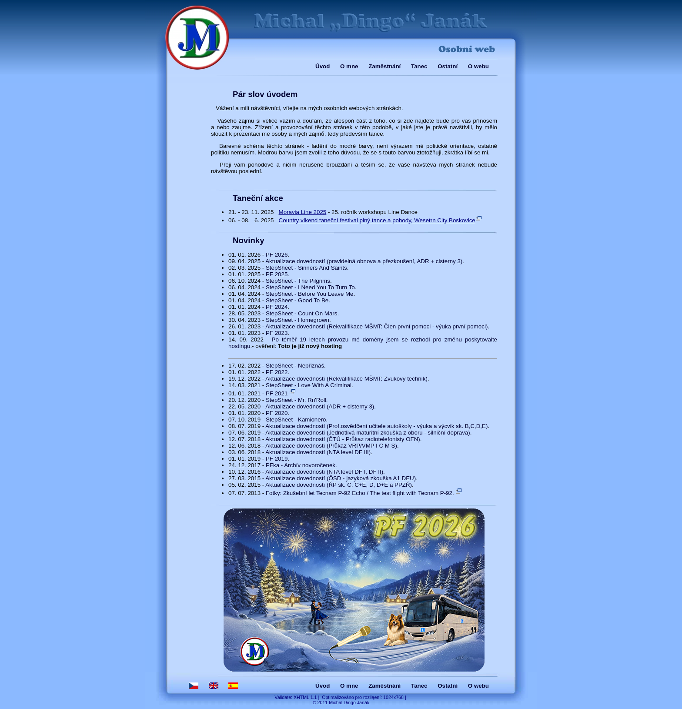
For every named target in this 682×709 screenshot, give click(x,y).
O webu (478, 66)
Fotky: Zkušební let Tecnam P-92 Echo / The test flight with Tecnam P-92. (364, 493)
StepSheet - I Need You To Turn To (310, 287)
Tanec (419, 66)
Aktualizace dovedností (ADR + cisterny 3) (319, 406)
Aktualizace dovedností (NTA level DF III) (318, 452)
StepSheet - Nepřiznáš (295, 365)
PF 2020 (277, 413)
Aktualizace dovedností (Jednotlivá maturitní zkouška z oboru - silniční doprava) (367, 432)
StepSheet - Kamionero (296, 419)
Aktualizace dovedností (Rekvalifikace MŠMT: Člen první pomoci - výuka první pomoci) (376, 326)
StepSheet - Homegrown (297, 320)
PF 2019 (277, 458)
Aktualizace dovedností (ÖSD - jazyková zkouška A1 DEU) (340, 478)
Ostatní (448, 66)
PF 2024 (277, 307)
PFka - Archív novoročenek (300, 465)
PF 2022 (277, 372)
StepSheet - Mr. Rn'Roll (296, 400)
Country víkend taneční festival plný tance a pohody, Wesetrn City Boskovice (380, 220)
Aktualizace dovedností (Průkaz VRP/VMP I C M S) (331, 445)
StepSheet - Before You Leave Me (310, 294)
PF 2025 (277, 274)
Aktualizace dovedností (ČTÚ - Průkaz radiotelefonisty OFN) (342, 439)
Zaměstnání (384, 66)
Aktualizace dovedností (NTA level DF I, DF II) (324, 471)
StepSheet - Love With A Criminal (308, 385)
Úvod (322, 66)
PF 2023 (277, 333)
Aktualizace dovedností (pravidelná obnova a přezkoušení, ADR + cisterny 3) (363, 261)
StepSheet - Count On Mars (301, 313)
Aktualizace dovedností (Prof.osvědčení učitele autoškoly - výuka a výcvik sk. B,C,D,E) (376, 426)
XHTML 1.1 (305, 697)
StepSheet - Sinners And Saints (306, 267)
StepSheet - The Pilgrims (298, 281)
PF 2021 (281, 393)
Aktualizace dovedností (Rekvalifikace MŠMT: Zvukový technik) (346, 378)
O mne (349, 66)
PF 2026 (277, 254)
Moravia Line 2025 (303, 212)
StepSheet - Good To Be (297, 300)
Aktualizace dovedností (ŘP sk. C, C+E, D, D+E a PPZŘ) (338, 485)
